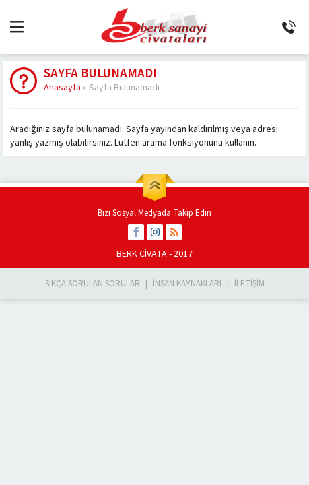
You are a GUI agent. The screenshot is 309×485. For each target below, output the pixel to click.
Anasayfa (62, 87)
